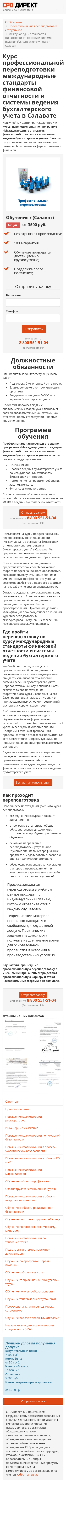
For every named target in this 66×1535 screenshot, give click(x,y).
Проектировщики (17, 1109)
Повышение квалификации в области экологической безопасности (30, 1149)
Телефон (12, 311)
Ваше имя (13, 295)
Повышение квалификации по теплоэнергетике (25, 1240)
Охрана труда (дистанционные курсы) (30, 1189)
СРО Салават (13, 22)
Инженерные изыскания (21, 1128)
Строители (12, 1101)
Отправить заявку (33, 1401)
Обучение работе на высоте (24, 1272)
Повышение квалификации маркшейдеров (23, 1172)
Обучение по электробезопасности (29, 1291)
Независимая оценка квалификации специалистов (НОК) (29, 1327)
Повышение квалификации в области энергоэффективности (30, 1198)
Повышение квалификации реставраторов (23, 1118)
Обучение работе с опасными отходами (32, 1318)
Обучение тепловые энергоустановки (30, 1299)
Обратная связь (27, 1475)
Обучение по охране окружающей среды (32, 1219)
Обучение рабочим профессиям (27, 1181)
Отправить (34, 329)
